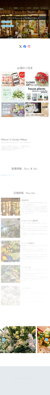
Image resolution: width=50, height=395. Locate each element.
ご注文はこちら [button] (6, 21)
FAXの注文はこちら (45, 8)
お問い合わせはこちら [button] (7, 26)
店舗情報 (16, 8)
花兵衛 (7, 4)
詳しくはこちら (31, 214)
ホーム (10, 8)
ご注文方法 (28, 8)
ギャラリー (22, 8)
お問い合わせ (36, 8)
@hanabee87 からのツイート (7, 175)
